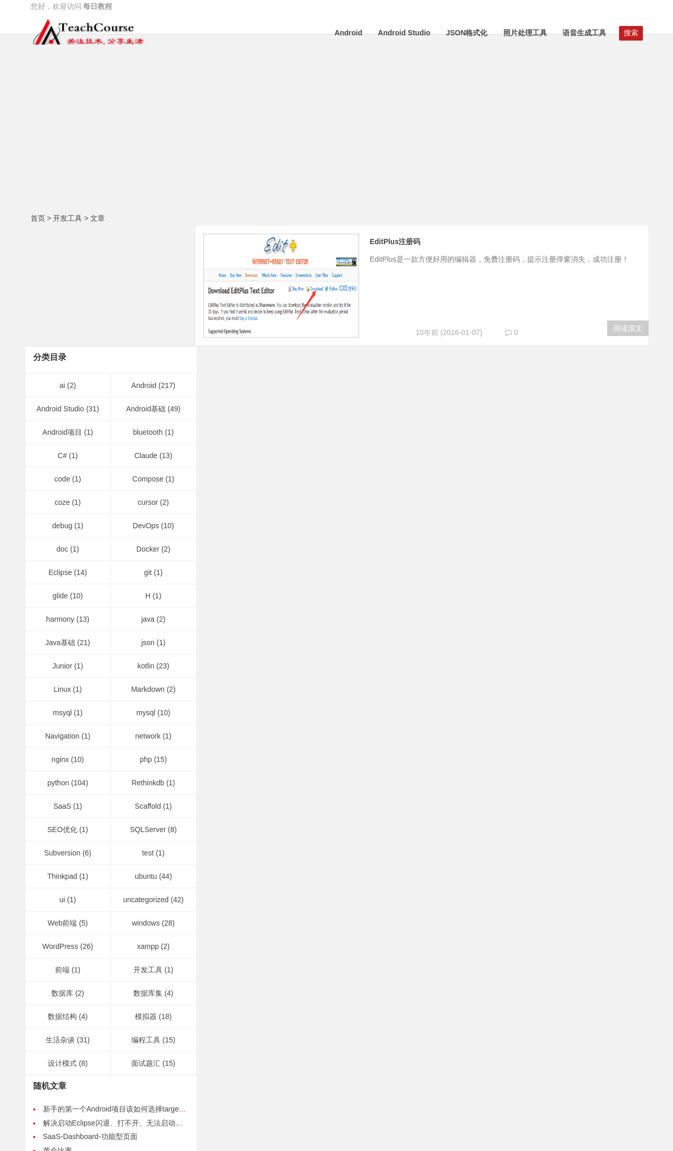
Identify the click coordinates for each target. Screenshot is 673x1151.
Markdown (148, 569)
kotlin (146, 546)
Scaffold (148, 686)
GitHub (336, 1092)
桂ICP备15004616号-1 (351, 1131)
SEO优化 (62, 709)
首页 (38, 218)
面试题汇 (145, 943)
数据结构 (62, 896)
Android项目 (62, 312)
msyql (62, 592)
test (148, 733)
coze (62, 382)
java (148, 499)
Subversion (62, 733)
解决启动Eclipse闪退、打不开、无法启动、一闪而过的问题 (138, 1003)
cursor (148, 382)
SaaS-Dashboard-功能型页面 (90, 1016)
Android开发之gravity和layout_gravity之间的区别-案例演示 (137, 1044)
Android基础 (146, 289)
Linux (62, 569)
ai (62, 265)
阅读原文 (627, 328)
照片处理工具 (525, 33)
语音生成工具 (584, 33)
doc (62, 429)
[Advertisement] (336, 132)
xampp (148, 826)
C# (62, 335)
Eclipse (60, 452)
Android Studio (404, 33)
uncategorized (146, 779)
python (58, 663)
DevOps (146, 405)
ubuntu (146, 756)
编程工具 (145, 920)
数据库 (62, 873)
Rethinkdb (147, 663)
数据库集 (147, 873)
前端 (62, 850)
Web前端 (62, 803)
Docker (147, 429)
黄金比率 (57, 1030)
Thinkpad (62, 756)
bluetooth (148, 312)
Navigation (62, 616)
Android (349, 33)
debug (62, 405)
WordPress (60, 826)
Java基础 (60, 522)
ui (62, 779)
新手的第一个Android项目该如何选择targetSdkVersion (130, 989)
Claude (145, 335)
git (148, 452)
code (62, 359)
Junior (62, 546)
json (148, 522)
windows (146, 803)
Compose (147, 359)
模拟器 (146, 896)
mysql (146, 592)
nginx (59, 639)
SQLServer (148, 709)
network (147, 616)
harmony (60, 499)
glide (60, 476)
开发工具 (67, 218)
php (146, 639)
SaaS (62, 686)
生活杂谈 (60, 920)
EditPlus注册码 (402, 241)
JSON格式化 (466, 33)
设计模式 (62, 943)
